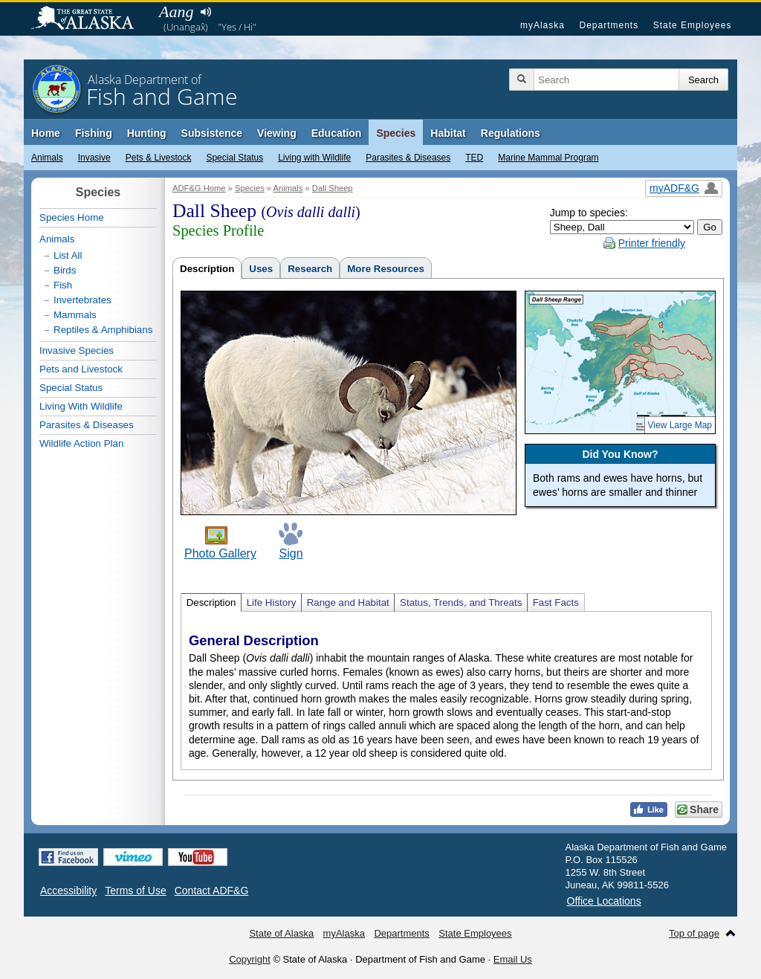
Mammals (75, 314)
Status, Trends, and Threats (461, 602)
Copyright (250, 959)
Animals (47, 157)
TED (474, 157)
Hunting (146, 133)
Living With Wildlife (81, 406)
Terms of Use (135, 890)
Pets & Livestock (159, 157)
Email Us (512, 959)
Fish (63, 285)
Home (45, 133)
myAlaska (542, 25)
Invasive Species (76, 350)
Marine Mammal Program (548, 157)
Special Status (234, 157)
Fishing (93, 133)
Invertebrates (82, 300)
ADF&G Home (199, 188)
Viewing (277, 133)
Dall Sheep (332, 188)
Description (207, 268)
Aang (176, 11)
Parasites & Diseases (408, 157)
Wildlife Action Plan (81, 443)
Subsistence (211, 133)
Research (310, 268)
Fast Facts (556, 602)
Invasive (94, 157)
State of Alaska (90, 19)
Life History (272, 602)
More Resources (385, 268)
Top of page (694, 933)
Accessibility (68, 890)
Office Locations (604, 901)
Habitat (447, 133)
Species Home (71, 217)
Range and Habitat (348, 602)
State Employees (692, 25)
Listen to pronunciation (205, 11)
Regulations (510, 133)
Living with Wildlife (314, 157)
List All (68, 255)
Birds (65, 270)
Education (336, 133)
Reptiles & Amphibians (103, 329)
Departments (608, 25)
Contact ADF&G (212, 890)
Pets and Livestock (81, 369)
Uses (261, 268)
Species (395, 133)
